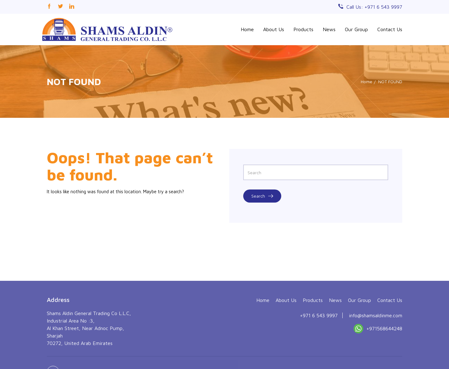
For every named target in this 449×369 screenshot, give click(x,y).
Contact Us (389, 29)
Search (262, 196)
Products (303, 29)
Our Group (356, 29)
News (329, 29)
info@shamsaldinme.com (375, 344)
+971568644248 (378, 359)
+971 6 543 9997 (319, 344)
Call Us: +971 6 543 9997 (374, 7)
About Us (273, 29)
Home (247, 29)
